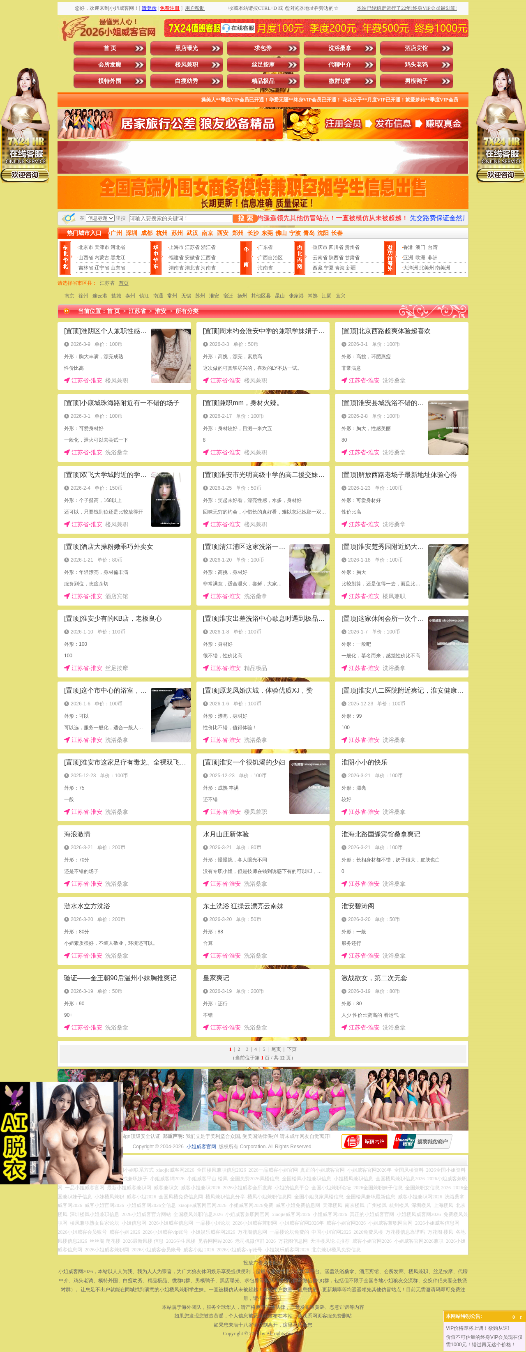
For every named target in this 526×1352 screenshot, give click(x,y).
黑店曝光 (186, 48)
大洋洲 (410, 268)
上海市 (176, 247)
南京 (69, 296)
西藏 (318, 268)
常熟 (313, 296)
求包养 (263, 48)
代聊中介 (339, 65)
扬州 (242, 296)
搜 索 (245, 218)
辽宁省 (102, 268)
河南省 (208, 268)
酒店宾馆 (416, 48)
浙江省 (208, 247)
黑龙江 (118, 257)
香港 (408, 247)
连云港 (99, 296)
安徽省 (192, 257)
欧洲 (420, 257)
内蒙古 (102, 257)
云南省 (320, 257)
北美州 (426, 268)
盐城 (116, 296)
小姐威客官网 (201, 1146)
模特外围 (109, 81)
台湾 (433, 247)
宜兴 (341, 296)
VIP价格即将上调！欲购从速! (478, 1328)
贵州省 (352, 247)
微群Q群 (340, 81)
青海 (340, 268)
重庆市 (320, 247)
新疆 (351, 268)
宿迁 (228, 296)
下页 (292, 1049)
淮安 (214, 296)
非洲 (433, 257)
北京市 (85, 247)
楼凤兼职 (186, 65)
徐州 (83, 296)
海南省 (265, 268)
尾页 (276, 1049)
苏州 (200, 296)
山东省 (118, 268)
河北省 (118, 247)
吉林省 (85, 268)
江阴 (327, 296)
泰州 (130, 296)
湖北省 (192, 268)
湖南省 (176, 268)
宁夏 (329, 268)
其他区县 (261, 296)
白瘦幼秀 (186, 81)
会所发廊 (109, 65)
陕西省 (336, 257)
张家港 (296, 296)
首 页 (110, 48)
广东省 (265, 247)
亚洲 (408, 257)
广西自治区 (270, 257)
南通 (158, 296)
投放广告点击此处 (263, 1263)
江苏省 (192, 247)
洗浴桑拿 (339, 48)
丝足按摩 (263, 65)
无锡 (186, 296)
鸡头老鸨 (416, 65)
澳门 (420, 247)
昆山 (280, 296)
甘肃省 (352, 257)
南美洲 (442, 268)
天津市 (102, 247)
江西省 (208, 257)
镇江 (144, 296)
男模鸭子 (416, 81)
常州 (172, 296)
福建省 (176, 257)
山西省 (85, 257)
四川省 (336, 247)
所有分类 (186, 311)
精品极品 (263, 81)
